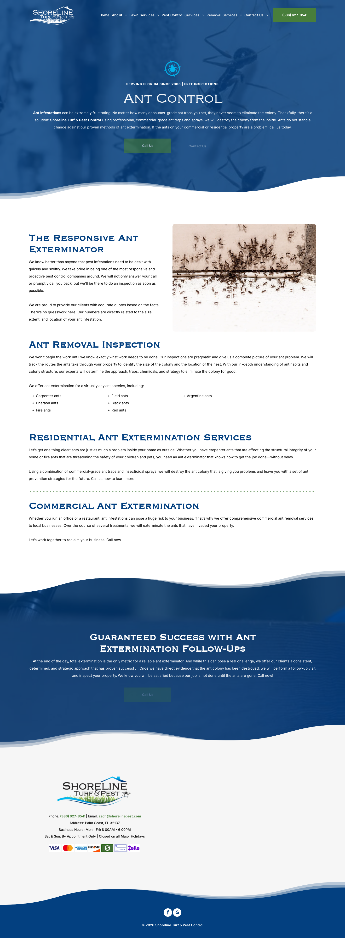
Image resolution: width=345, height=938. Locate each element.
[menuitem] (103, 15)
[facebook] (168, 913)
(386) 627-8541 (72, 816)
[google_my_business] (177, 913)
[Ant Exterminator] (244, 278)
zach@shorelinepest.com (120, 816)
